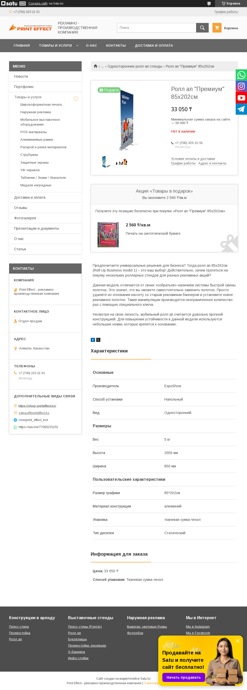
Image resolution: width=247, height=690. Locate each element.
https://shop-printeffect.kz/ (37, 405)
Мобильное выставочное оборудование (40, 122)
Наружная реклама (35, 112)
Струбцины (29, 155)
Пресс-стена (19, 626)
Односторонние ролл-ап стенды (135, 66)
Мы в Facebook (198, 633)
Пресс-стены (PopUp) (85, 626)
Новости (21, 76)
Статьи (20, 249)
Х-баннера (76, 652)
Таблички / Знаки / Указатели (43, 177)
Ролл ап (15, 639)
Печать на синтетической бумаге (153, 233)
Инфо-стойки (78, 658)
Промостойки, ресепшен (87, 645)
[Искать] (202, 28)
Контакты (116, 45)
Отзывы (20, 208)
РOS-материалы (33, 132)
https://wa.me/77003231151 (38, 427)
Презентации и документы (36, 228)
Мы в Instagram (198, 626)
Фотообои (135, 633)
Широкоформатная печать (41, 104)
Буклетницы (77, 639)
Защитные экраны (34, 162)
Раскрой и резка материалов (43, 147)
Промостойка (19, 633)
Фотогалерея (25, 218)
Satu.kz (145, 678)
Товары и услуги (55, 45)
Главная (22, 45)
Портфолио (24, 87)
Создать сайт (38, 3)
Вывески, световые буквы (147, 626)
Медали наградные (35, 185)
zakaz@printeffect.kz (34, 413)
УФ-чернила (30, 170)
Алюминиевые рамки (36, 139)
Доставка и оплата (154, 45)
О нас (91, 45)
